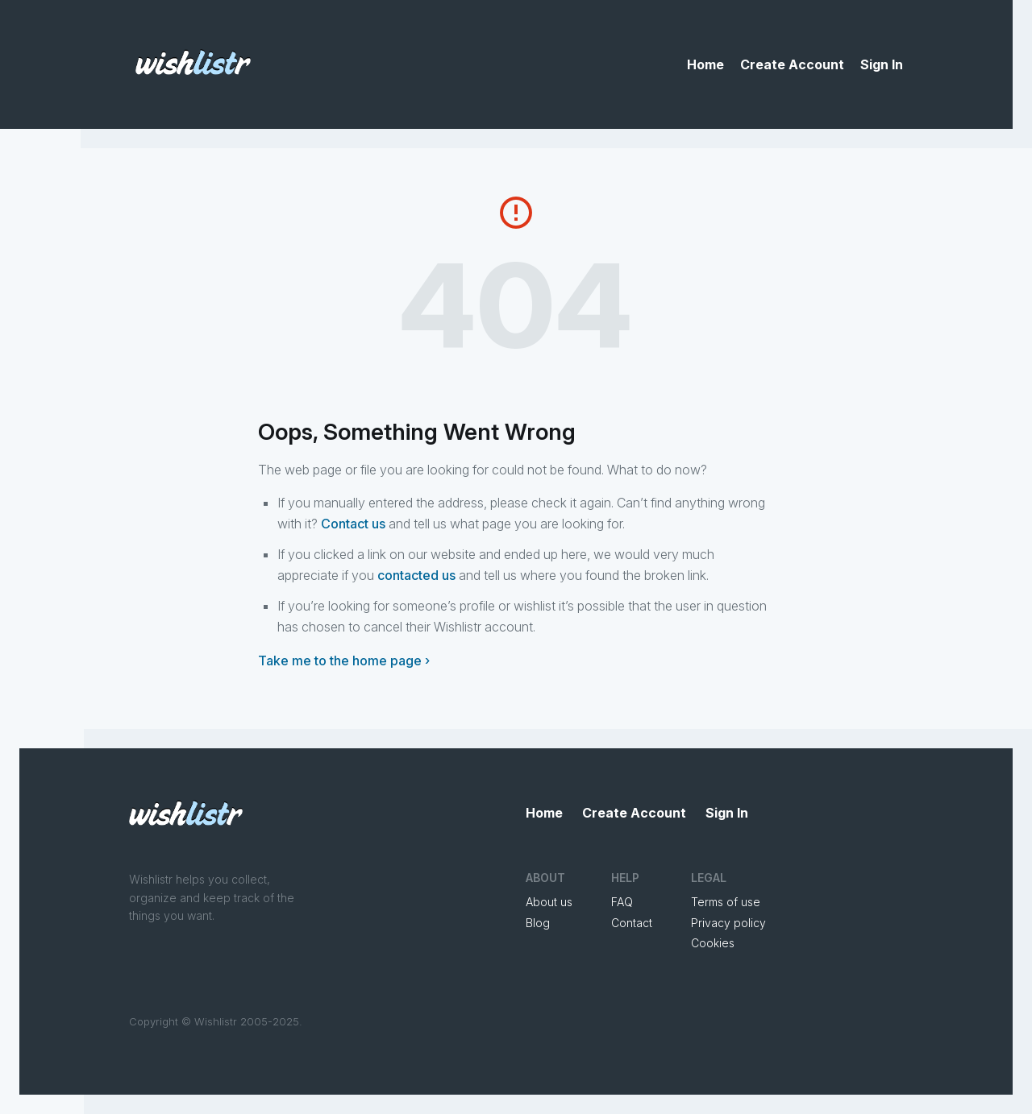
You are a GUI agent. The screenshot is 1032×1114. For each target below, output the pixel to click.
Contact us (353, 524)
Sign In (881, 64)
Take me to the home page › (344, 660)
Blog (538, 923)
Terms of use (725, 902)
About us (549, 902)
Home (705, 64)
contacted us (416, 575)
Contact (631, 923)
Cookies (712, 943)
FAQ (622, 902)
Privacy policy (728, 923)
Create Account (792, 64)
